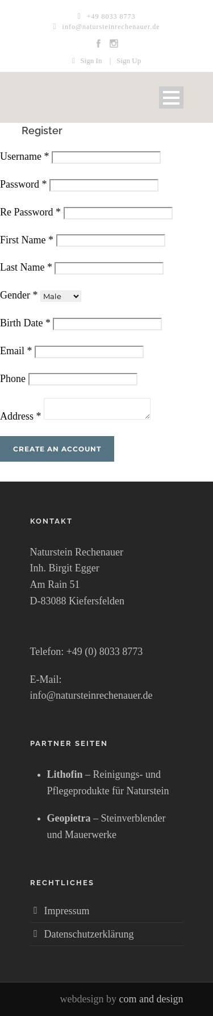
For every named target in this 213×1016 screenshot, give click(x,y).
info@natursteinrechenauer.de (111, 27)
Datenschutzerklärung (89, 934)
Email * (16, 350)
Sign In (91, 60)
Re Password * (30, 212)
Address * (20, 416)
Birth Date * (25, 323)
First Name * (26, 240)
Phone (13, 378)
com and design (151, 999)
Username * (24, 156)
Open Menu (171, 97)
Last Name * (26, 267)
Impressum (67, 911)
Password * (23, 184)
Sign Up (128, 60)
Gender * (18, 295)
